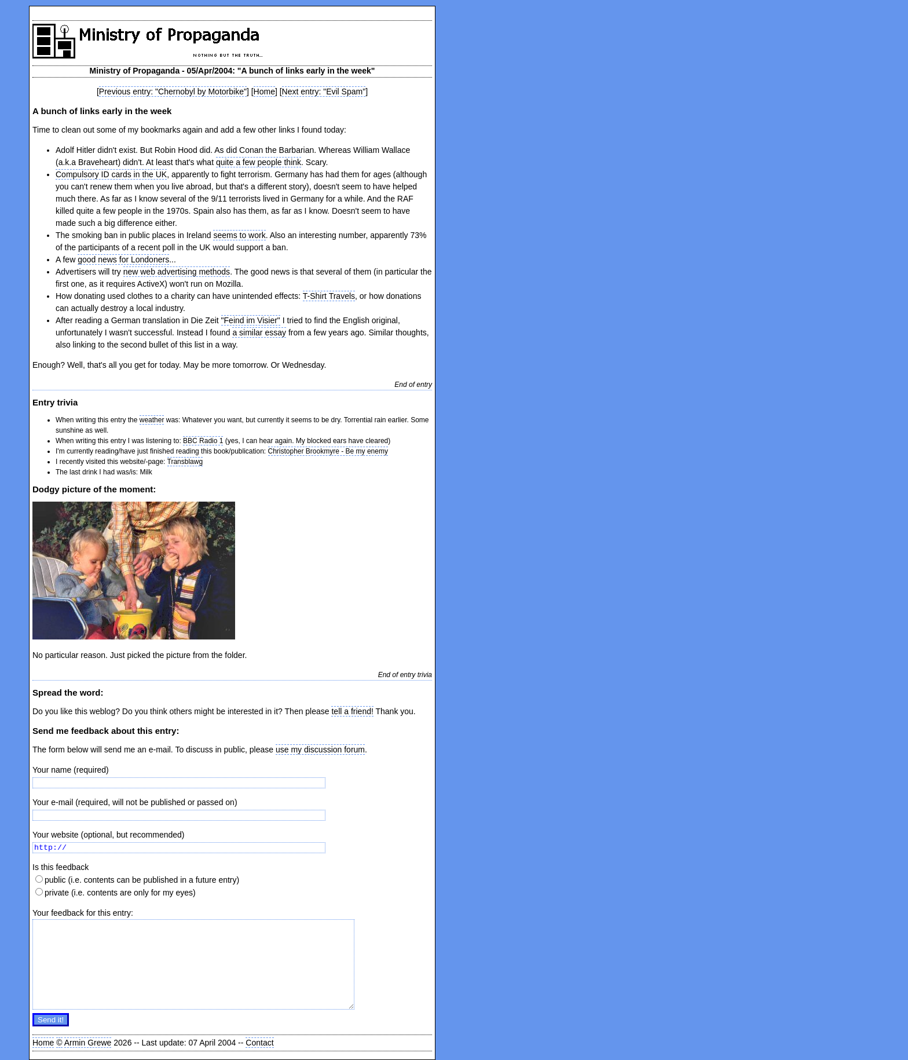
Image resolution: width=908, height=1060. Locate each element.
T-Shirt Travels (329, 296)
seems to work (239, 235)
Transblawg (185, 462)
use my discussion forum (320, 749)
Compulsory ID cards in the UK (111, 174)
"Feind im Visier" (250, 320)
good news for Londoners (123, 259)
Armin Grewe (88, 1042)
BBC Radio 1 (203, 441)
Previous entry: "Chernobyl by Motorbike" (173, 91)
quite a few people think (258, 162)
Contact (259, 1042)
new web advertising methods (176, 271)
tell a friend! (352, 711)
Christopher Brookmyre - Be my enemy (328, 451)
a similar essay (259, 332)
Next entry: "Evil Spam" (324, 91)
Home (264, 91)
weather (152, 420)
